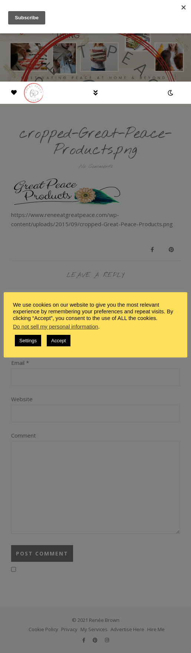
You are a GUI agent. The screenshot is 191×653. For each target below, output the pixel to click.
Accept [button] (58, 340)
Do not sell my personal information (55, 327)
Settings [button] (28, 340)
